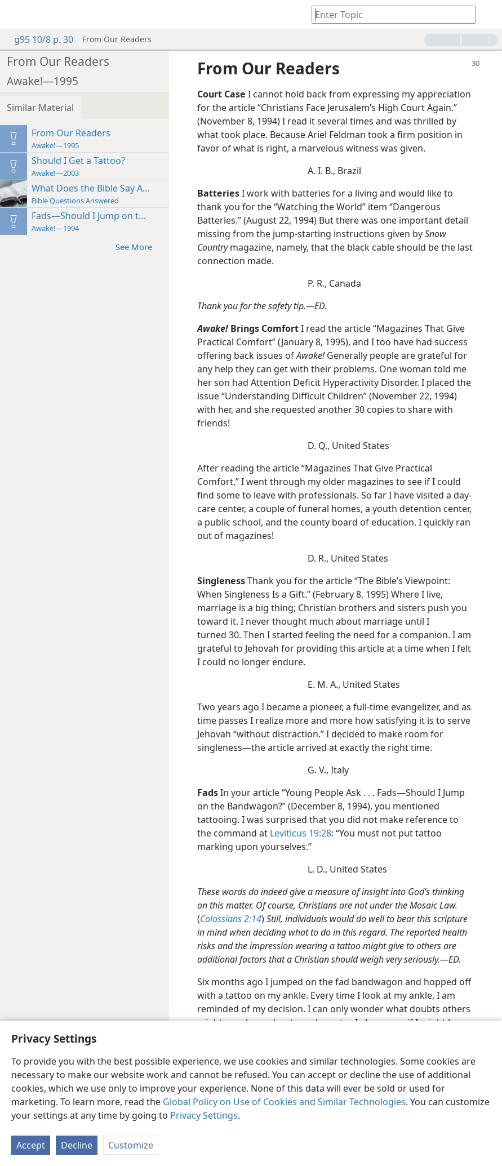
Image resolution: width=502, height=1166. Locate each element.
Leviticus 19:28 (300, 833)
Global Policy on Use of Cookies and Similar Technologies (284, 1102)
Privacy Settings (204, 1115)
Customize (130, 1145)
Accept (30, 1145)
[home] (17, 14)
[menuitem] (17, 14)
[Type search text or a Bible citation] (388, 14)
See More (139, 246)
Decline (76, 1145)
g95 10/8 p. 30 (38, 39)
